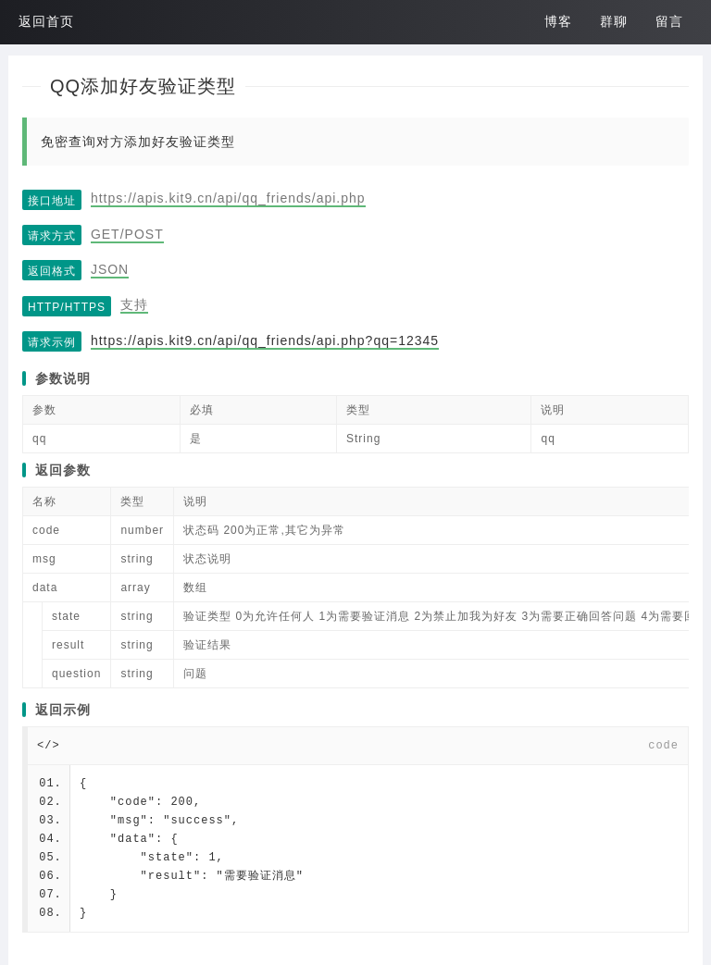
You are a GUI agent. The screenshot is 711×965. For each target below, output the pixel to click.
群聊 (614, 21)
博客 (558, 21)
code (663, 745)
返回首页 (46, 21)
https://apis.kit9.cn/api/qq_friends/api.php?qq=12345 (265, 340)
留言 (669, 21)
